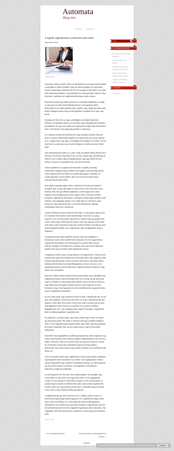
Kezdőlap (78, 29)
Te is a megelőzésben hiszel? (55, 433)
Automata (78, 11)
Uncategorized (116, 93)
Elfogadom (162, 445)
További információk (149, 445)
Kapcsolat (90, 29)
